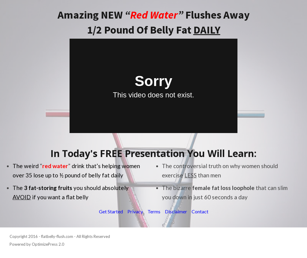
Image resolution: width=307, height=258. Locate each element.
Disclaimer (176, 211)
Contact (200, 211)
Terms (154, 211)
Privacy (135, 211)
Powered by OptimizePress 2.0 (37, 244)
